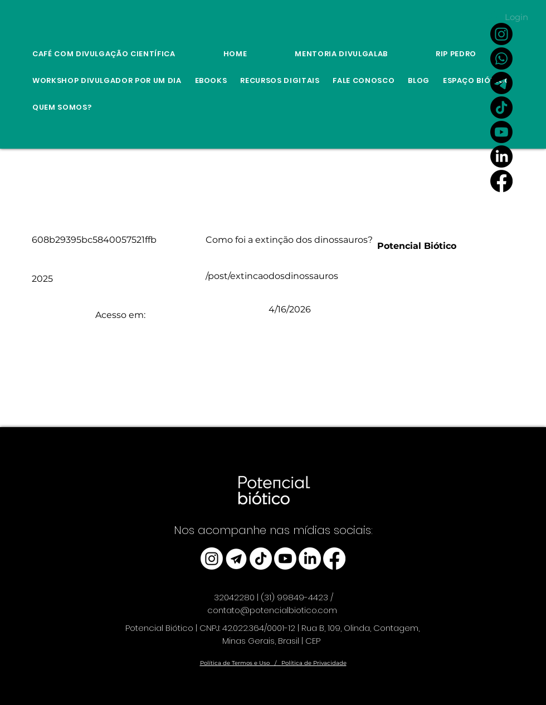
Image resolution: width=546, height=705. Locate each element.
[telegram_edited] (236, 558)
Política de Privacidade (314, 663)
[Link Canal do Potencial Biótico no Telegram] (501, 83)
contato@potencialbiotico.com (272, 610)
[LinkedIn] (501, 156)
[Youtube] (501, 132)
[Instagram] (501, 34)
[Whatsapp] (501, 58)
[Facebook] (501, 181)
